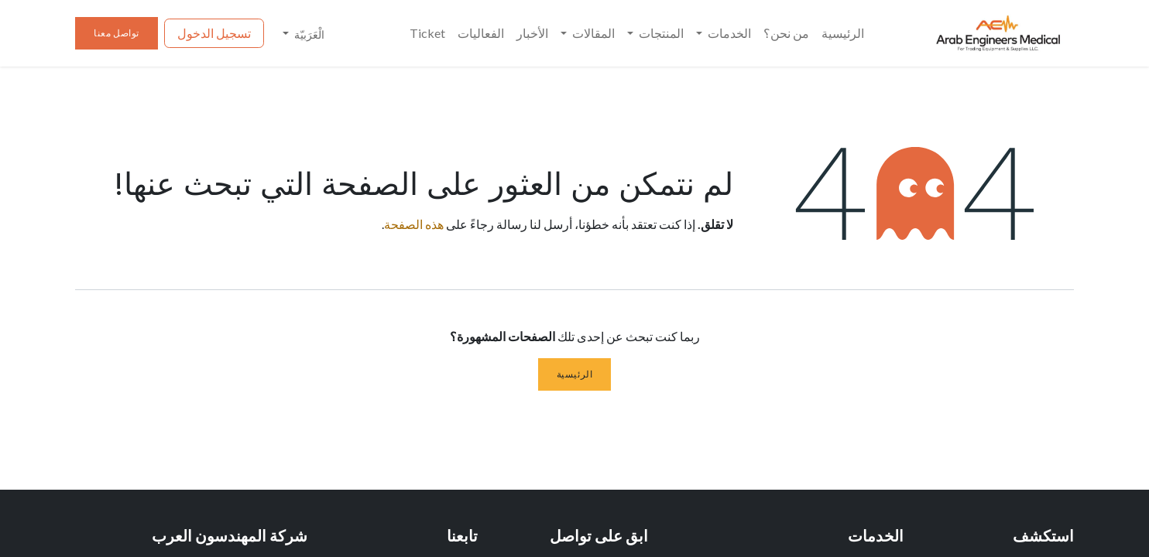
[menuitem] (842, 33)
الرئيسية (575, 374)
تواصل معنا (116, 33)
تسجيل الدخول (214, 33)
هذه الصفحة (414, 224)
